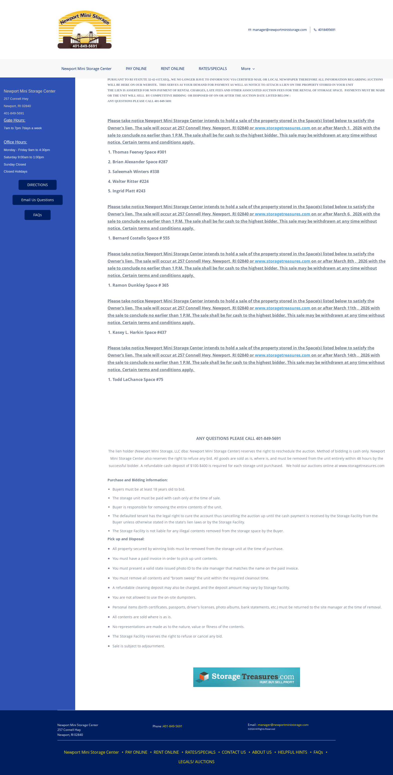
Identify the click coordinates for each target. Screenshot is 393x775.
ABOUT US (262, 748)
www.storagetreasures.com (282, 123)
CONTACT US (234, 748)
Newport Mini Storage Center (91, 748)
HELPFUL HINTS (292, 748)
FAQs (318, 748)
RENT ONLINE (166, 748)
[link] (246, 667)
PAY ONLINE (136, 748)
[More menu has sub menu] (317, 64)
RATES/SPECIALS (200, 748)
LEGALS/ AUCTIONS (196, 757)
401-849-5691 (172, 722)
